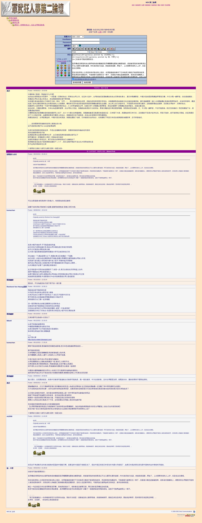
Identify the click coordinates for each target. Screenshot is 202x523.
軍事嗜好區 (15, 20)
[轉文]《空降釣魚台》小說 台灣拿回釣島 (29, 25)
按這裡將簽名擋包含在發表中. (81, 84)
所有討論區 (13, 18)
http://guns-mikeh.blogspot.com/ (40, 344)
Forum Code (57, 61)
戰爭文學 (16, 23)
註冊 (100, 32)
